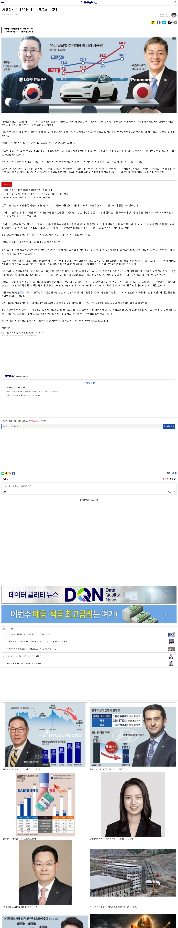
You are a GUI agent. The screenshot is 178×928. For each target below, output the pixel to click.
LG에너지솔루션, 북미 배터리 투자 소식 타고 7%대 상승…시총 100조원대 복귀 (35, 194)
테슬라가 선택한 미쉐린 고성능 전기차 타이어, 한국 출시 (26, 198)
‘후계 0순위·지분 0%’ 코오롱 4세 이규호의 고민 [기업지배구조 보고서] (33, 391)
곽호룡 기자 (22, 376)
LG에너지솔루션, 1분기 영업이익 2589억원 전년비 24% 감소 (27, 190)
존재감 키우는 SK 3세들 (16, 387)
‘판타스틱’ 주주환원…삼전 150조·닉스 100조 (23, 395)
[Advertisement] (89, 354)
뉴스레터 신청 (169, 426)
